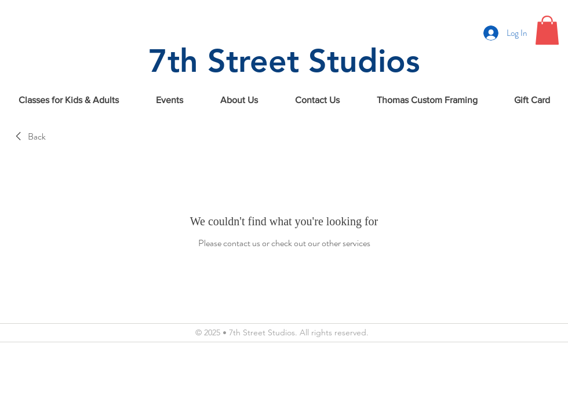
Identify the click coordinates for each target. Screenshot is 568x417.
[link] (29, 136)
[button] (547, 30)
